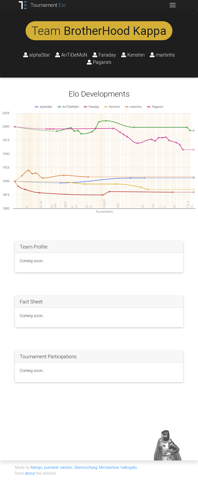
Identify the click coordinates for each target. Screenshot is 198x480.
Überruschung (85, 467)
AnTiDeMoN (71, 55)
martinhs (162, 55)
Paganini (99, 62)
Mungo (36, 467)
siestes (66, 467)
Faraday (104, 55)
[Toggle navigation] (172, 5)
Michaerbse (109, 467)
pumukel (51, 467)
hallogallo (129, 467)
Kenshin (133, 55)
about (30, 473)
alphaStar (36, 55)
